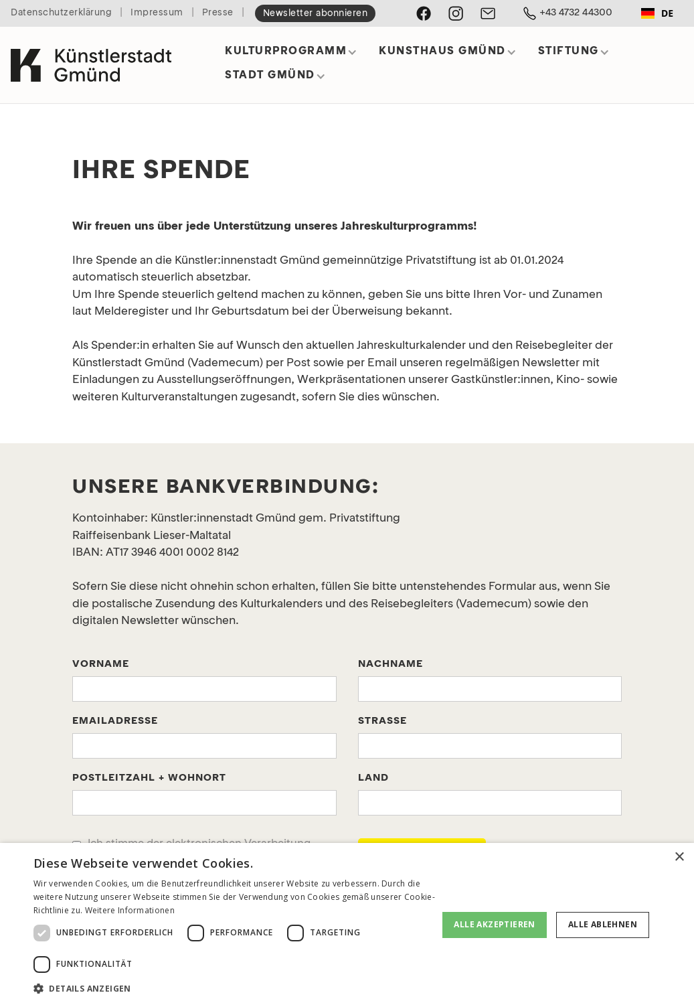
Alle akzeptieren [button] (494, 924)
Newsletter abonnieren (315, 13)
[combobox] (657, 13)
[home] (91, 59)
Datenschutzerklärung (61, 13)
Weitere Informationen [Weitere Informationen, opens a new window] (130, 910)
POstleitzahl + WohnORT (149, 778)
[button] (291, 56)
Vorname (100, 665)
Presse (218, 13)
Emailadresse (115, 721)
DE (657, 13)
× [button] (679, 857)
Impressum (157, 13)
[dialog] (347, 925)
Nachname (390, 665)
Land (373, 778)
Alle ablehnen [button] (602, 924)
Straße (382, 721)
